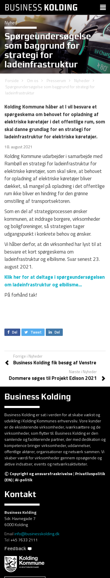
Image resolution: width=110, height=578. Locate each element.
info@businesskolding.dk (37, 534)
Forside (12, 80)
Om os (32, 80)
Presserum (56, 80)
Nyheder (82, 80)
